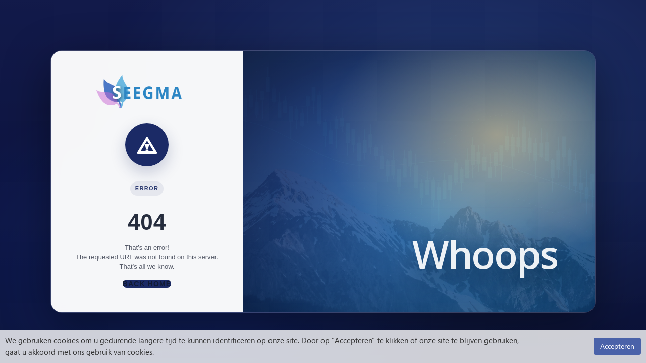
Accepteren (617, 346)
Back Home (147, 284)
